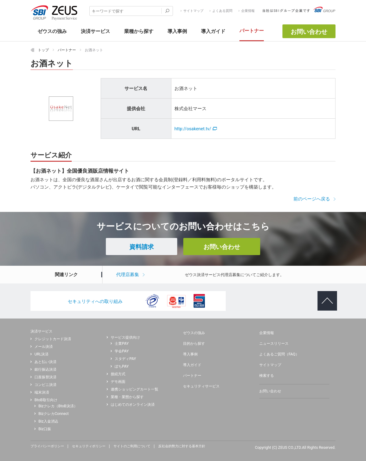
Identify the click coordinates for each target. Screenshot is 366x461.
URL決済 (41, 354)
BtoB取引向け (45, 400)
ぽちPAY (122, 366)
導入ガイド (192, 365)
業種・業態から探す (127, 397)
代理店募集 (127, 274)
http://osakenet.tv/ (195, 128)
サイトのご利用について (131, 446)
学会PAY (122, 351)
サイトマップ (193, 11)
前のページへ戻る (311, 199)
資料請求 (141, 246)
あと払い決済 (45, 362)
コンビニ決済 (45, 385)
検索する (266, 375)
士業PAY (122, 343)
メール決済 (43, 346)
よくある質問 (222, 11)
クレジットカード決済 (52, 339)
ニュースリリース (274, 343)
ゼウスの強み (194, 333)
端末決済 (41, 392)
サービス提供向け (125, 337)
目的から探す (194, 343)
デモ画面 (118, 382)
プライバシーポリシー (47, 446)
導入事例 (190, 354)
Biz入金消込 (48, 421)
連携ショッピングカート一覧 (134, 389)
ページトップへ (324, 296)
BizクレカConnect (53, 414)
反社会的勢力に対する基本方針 (181, 446)
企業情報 (248, 11)
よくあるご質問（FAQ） (279, 354)
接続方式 (118, 374)
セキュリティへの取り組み (95, 301)
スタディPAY (125, 359)
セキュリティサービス (201, 386)
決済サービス (41, 331)
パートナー (192, 375)
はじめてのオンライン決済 (133, 404)
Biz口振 (44, 429)
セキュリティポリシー (89, 446)
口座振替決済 (45, 377)
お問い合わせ (309, 31)
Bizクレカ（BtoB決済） (57, 406)
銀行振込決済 (45, 369)
